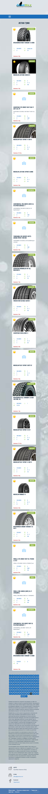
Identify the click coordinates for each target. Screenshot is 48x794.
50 (35, 683)
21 (28, 678)
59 (26, 686)
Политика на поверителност (23, 790)
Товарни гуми (34, 790)
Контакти (17, 792)
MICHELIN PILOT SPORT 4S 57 (21, 430)
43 (19, 683)
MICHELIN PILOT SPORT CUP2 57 (22, 365)
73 (28, 688)
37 (35, 680)
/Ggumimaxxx (16, 782)
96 (21, 693)
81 (17, 691)
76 (35, 688)
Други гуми (11, 792)
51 (38, 683)
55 (17, 686)
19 (24, 678)
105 (24, 696)
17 (19, 678)
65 (10, 688)
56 (19, 686)
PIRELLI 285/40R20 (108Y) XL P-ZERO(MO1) (22, 592)
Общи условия (12, 790)
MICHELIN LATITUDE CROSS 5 (21, 75)
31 (21, 680)
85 (26, 691)
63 (35, 686)
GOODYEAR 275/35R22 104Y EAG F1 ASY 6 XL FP (23, 108)
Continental (31, 190)
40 (12, 683)
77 (38, 688)
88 (33, 691)
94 (17, 693)
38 (38, 680)
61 (31, 686)
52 (10, 686)
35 (31, 680)
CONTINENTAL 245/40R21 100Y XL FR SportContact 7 (23, 624)
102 (35, 693)
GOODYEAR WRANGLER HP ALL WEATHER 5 (22, 269)
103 (38, 693)
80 (14, 691)
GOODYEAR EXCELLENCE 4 (20, 333)
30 (19, 680)
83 (21, 691)
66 (12, 688)
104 (22, 696)
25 (38, 678)
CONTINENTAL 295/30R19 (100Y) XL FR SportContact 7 (23, 205)
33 (26, 680)
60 (28, 686)
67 (14, 688)
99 (28, 693)
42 (17, 683)
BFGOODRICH (31, 29)
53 (12, 686)
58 (24, 686)
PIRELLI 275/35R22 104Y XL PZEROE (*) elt (23, 559)
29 (17, 680)
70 (21, 688)
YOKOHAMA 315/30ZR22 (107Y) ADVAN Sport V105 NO (22, 237)
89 (35, 691)
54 (14, 686)
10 (33, 675)
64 (38, 686)
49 (33, 683)
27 (12, 680)
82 (19, 691)
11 (35, 675)
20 (26, 678)
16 (17, 678)
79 (12, 691)
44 (21, 683)
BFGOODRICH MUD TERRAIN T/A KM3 (23, 43)
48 (31, 683)
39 (10, 683)
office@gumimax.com (18, 776)
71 (24, 688)
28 (14, 680)
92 (12, 693)
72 (26, 688)
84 (24, 691)
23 (33, 678)
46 (26, 683)
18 (21, 678)
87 (31, 691)
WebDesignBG (36, 792)
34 (28, 680)
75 (33, 688)
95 (19, 693)
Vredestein (31, 287)
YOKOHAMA (31, 222)
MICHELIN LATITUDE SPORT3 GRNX (23, 172)
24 (35, 678)
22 (31, 678)
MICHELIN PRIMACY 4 (19, 494)
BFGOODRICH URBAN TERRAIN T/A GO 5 (23, 527)
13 (10, 678)
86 (28, 691)
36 (33, 680)
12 (38, 675)
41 (14, 683)
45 (24, 683)
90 (38, 691)
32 (24, 680)
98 (26, 693)
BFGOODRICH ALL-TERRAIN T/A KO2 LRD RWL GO (23, 398)
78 (10, 691)
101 (33, 693)
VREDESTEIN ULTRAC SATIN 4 (21, 301)
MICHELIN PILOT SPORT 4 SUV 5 (22, 139)
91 (10, 693)
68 (17, 688)
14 (12, 678)
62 (33, 686)
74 (31, 688)
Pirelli (32, 545)
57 (21, 686)
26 (10, 680)
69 (19, 688)
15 (14, 678)
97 (24, 693)
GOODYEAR (31, 93)
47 (28, 683)
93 (14, 693)
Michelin (32, 61)
